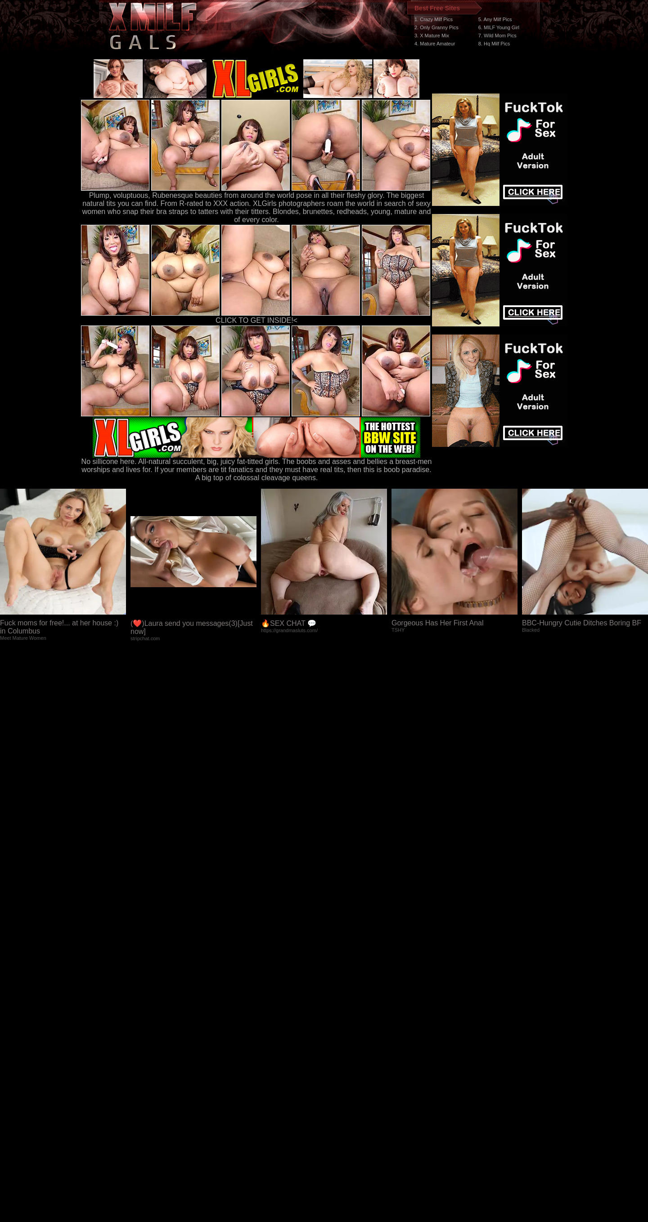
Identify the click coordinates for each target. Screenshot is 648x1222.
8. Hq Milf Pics (494, 43)
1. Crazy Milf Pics (433, 19)
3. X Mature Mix (431, 35)
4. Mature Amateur (434, 43)
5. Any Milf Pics (495, 19)
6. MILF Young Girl (498, 27)
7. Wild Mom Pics (497, 35)
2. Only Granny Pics (436, 27)
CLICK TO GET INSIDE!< (256, 320)
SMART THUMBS (340, 1052)
